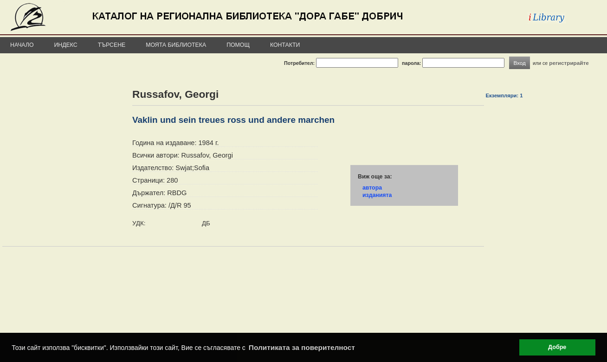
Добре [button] (557, 347)
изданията (377, 195)
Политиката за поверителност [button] (302, 347)
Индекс (65, 45)
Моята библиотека (176, 45)
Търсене (112, 45)
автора (372, 187)
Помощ (238, 45)
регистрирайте (569, 63)
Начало (22, 45)
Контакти (285, 45)
